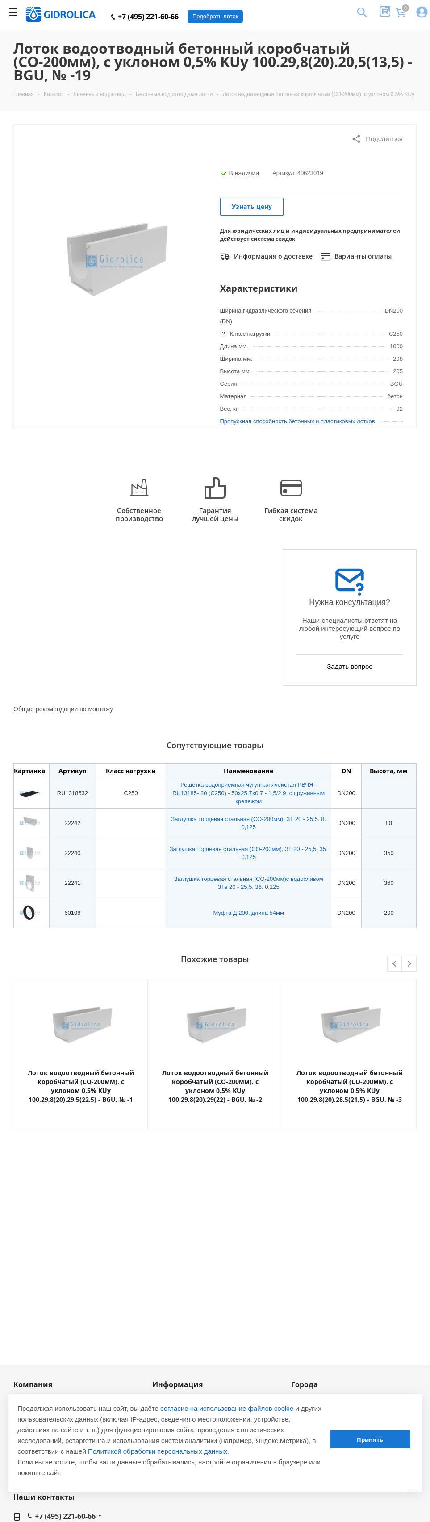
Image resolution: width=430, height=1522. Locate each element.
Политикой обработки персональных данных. (158, 1451)
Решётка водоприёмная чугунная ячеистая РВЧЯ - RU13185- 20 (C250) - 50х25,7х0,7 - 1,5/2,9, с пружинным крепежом (248, 792)
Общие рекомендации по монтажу (63, 709)
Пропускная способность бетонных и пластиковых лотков (297, 421)
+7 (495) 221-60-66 (145, 16)
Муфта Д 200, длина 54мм (248, 912)
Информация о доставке (266, 257)
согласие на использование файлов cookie (226, 1408)
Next (409, 964)
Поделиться (377, 139)
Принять (370, 1439)
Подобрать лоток (215, 16)
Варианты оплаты (356, 257)
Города (304, 1384)
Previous (395, 964)
